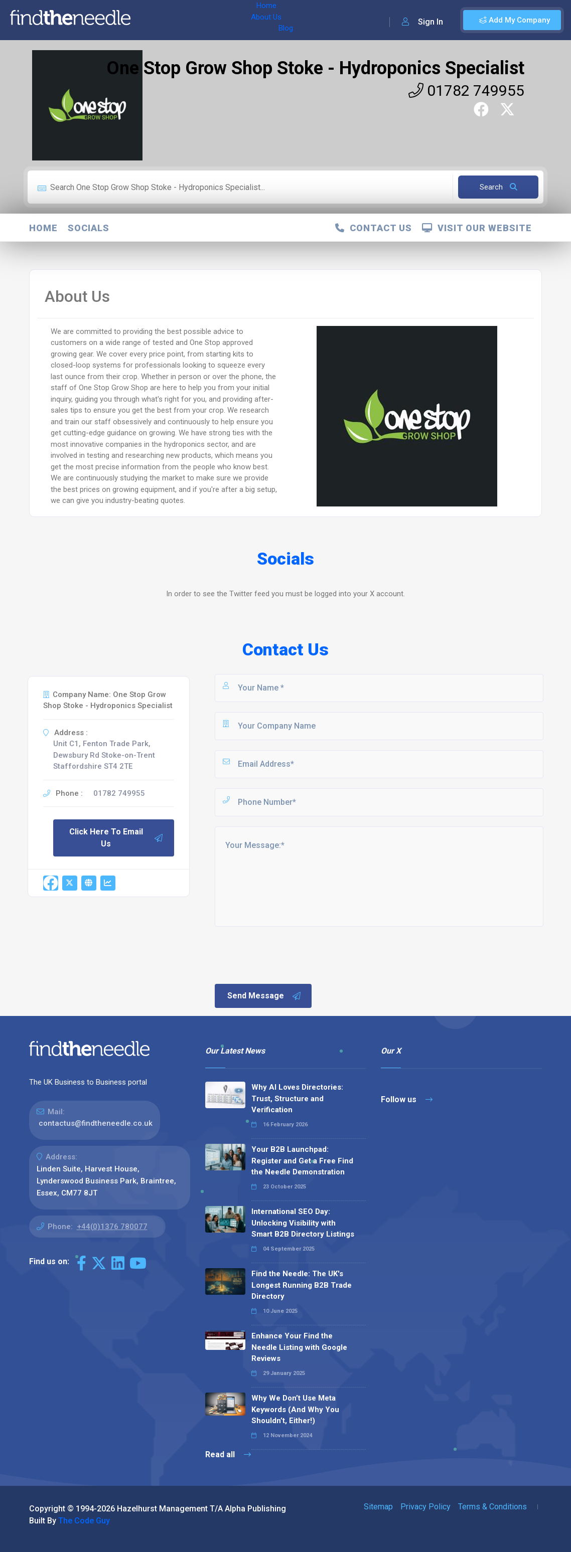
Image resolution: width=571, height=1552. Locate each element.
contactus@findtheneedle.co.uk (96, 1123)
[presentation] (289, 954)
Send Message (264, 996)
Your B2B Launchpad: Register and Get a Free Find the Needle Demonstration (302, 1160)
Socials (88, 228)
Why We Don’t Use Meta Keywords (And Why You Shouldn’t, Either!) (295, 1409)
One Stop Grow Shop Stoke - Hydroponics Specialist (315, 68)
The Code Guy (84, 1520)
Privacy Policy (425, 1506)
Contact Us (373, 228)
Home (152, 20)
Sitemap (378, 1506)
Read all (228, 1454)
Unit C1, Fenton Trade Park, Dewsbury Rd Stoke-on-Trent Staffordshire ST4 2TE (104, 755)
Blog (225, 20)
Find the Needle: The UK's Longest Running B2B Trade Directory (301, 1285)
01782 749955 (466, 90)
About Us (190, 20)
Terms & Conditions (492, 1506)
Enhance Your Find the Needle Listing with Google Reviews (299, 1347)
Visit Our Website (477, 228)
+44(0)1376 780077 (112, 1226)
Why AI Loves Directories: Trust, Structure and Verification (297, 1098)
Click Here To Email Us (116, 837)
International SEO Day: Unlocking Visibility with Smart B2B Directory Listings (302, 1223)
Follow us (407, 1099)
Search (498, 187)
